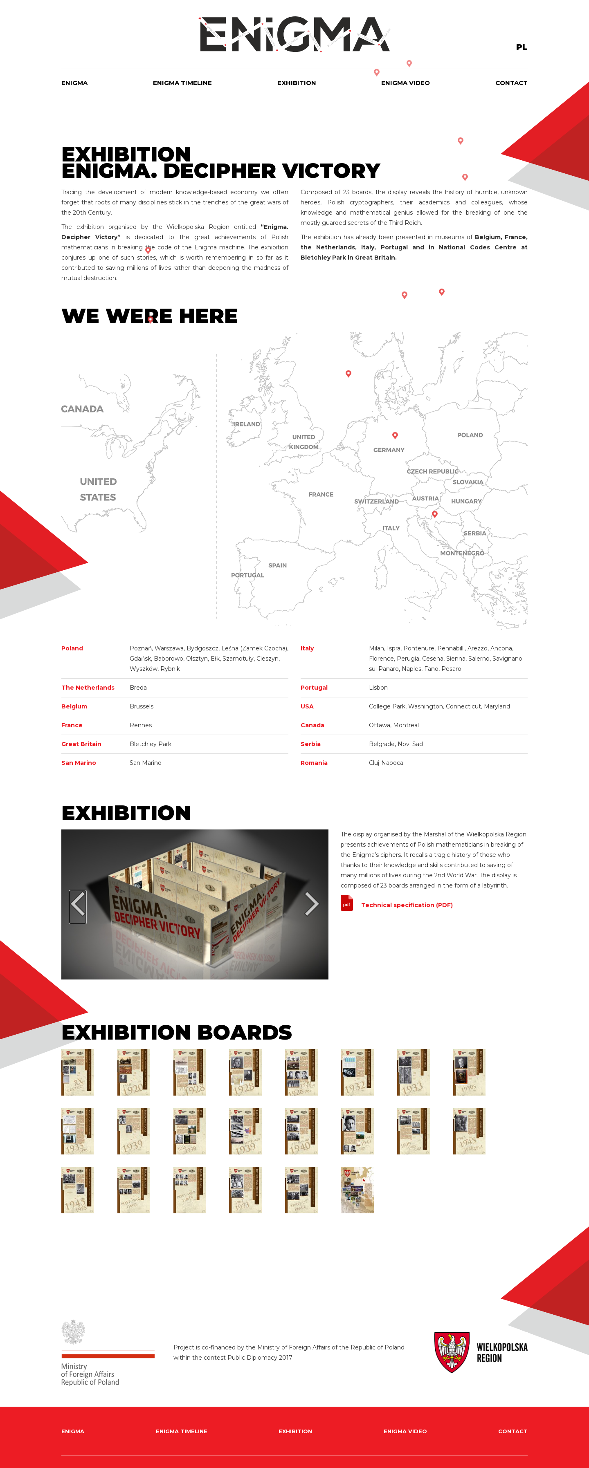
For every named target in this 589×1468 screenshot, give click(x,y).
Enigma (74, 83)
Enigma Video (405, 83)
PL (522, 47)
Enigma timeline (182, 83)
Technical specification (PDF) (407, 905)
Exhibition (296, 83)
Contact (511, 83)
